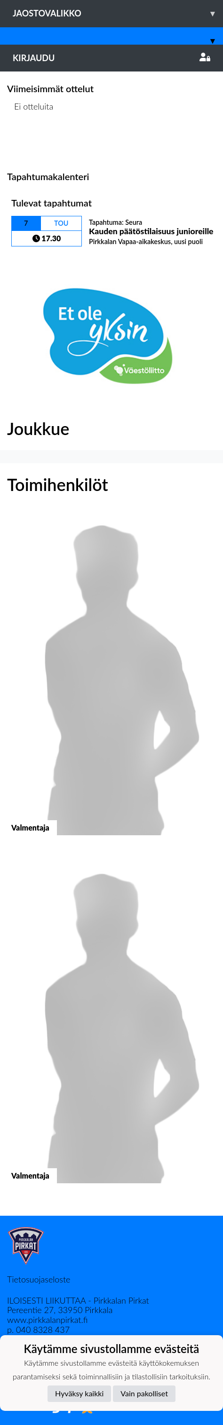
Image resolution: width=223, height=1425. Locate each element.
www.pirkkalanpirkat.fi (47, 1319)
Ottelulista (30, 142)
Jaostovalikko (118, 13)
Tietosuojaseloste (38, 1279)
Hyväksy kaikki (79, 1393)
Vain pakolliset (144, 1393)
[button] (111, 682)
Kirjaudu (111, 58)
